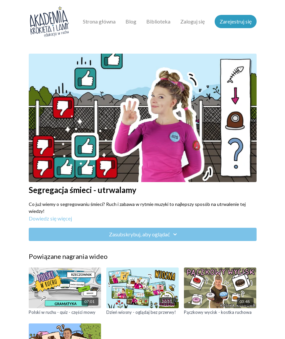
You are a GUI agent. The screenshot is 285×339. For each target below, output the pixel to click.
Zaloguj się (192, 21)
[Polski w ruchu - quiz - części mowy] (65, 312)
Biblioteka (158, 21)
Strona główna (99, 21)
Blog (130, 21)
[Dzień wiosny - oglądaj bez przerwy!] (142, 312)
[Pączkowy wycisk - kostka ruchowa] (220, 312)
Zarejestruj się (236, 21)
